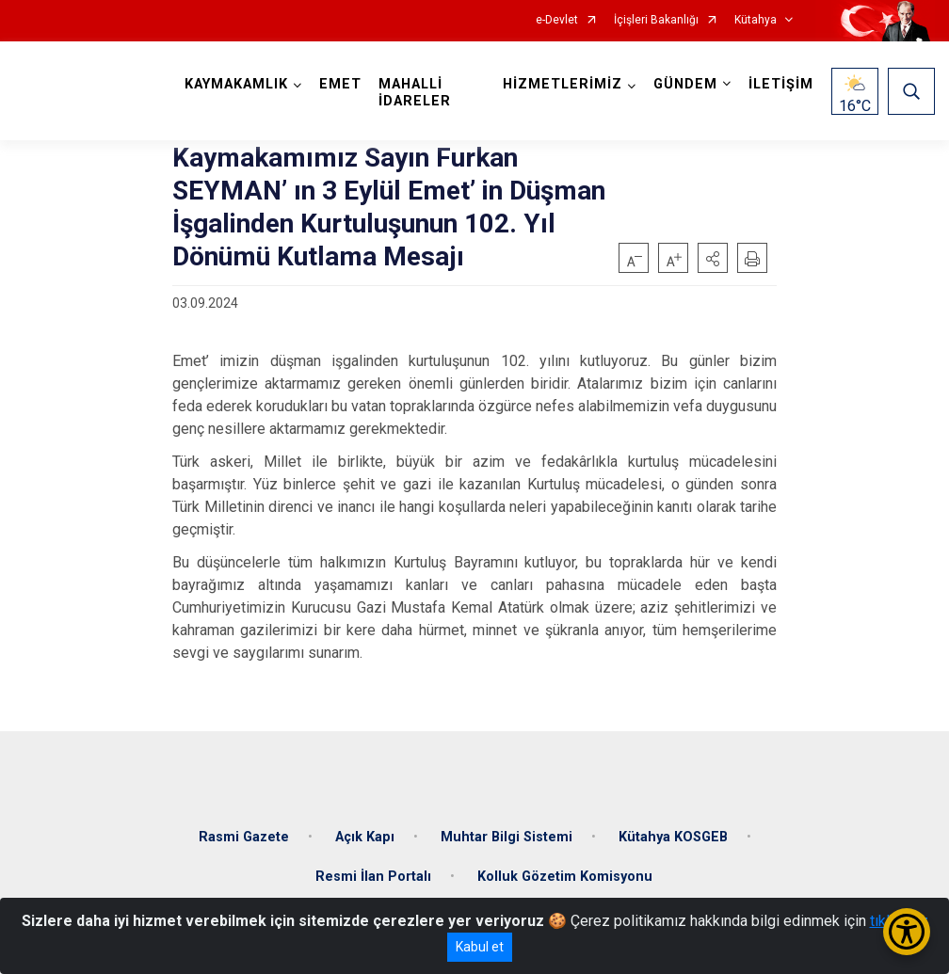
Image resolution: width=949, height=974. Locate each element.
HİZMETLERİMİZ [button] (562, 84)
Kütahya (755, 20)
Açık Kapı (364, 837)
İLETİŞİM (780, 84)
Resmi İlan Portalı (373, 877)
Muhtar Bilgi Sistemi (506, 837)
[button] (713, 258)
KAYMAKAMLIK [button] (236, 84)
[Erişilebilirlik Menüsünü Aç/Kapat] (906, 931)
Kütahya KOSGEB (673, 837)
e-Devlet (557, 20)
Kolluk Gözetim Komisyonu (564, 877)
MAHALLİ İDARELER (414, 92)
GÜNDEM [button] (685, 84)
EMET (340, 84)
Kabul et (480, 946)
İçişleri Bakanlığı (656, 20)
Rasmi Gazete (244, 837)
